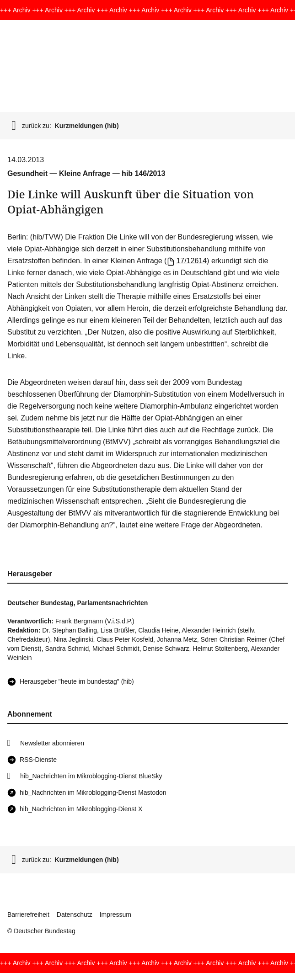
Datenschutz (74, 914)
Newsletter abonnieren (52, 743)
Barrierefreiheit (28, 914)
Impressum (115, 914)
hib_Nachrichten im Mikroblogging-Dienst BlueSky (91, 776)
